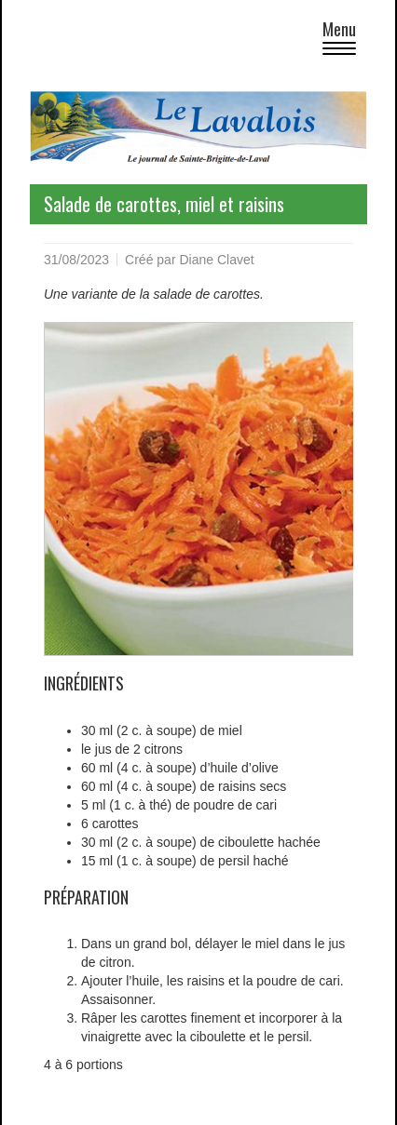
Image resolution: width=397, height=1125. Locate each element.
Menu (344, 40)
